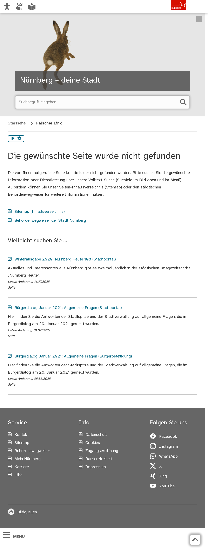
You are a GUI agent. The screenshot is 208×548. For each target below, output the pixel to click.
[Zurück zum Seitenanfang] (195, 540)
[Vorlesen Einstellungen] (19, 138)
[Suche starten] (183, 102)
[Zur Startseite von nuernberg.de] (168, 11)
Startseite (17, 123)
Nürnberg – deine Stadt (60, 80)
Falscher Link (49, 123)
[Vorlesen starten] (13, 138)
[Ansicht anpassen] (7, 6)
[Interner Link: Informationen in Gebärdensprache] (19, 6)
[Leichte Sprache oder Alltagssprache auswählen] (31, 6)
